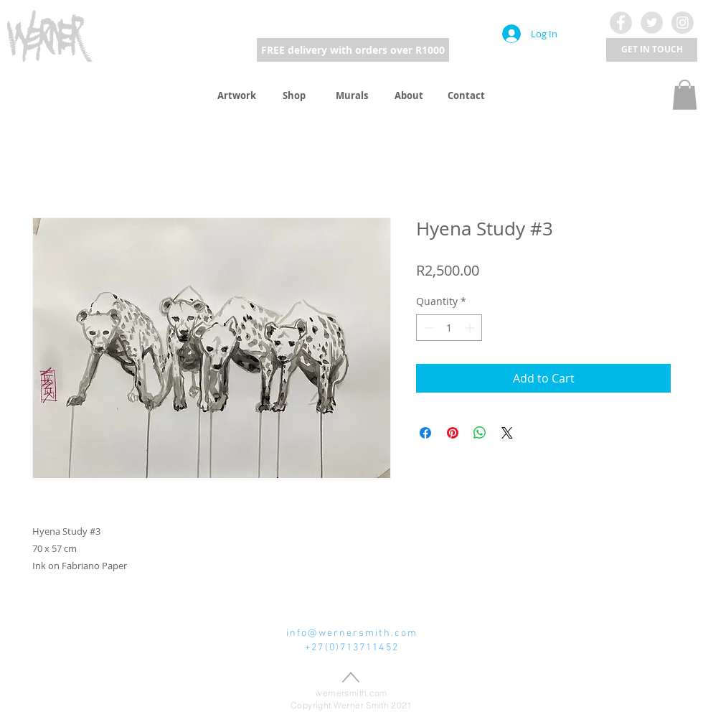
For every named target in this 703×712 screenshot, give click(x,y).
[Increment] (471, 327)
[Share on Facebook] (425, 432)
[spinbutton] (449, 327)
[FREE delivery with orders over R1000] (353, 50)
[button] (651, 50)
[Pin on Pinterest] (452, 432)
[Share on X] (507, 432)
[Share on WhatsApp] (480, 432)
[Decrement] (427, 327)
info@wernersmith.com (351, 633)
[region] (50, 35)
